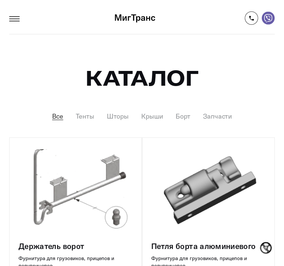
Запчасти (217, 116)
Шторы (118, 116)
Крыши (152, 116)
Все (57, 116)
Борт (183, 116)
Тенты (85, 116)
